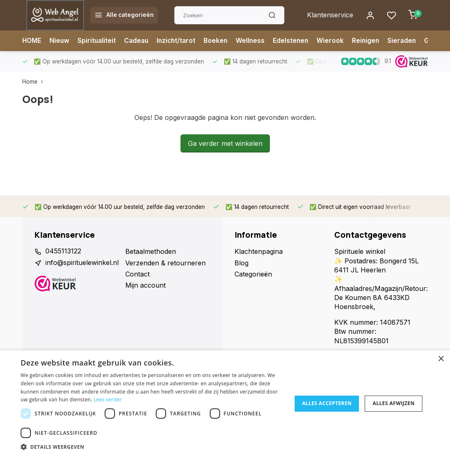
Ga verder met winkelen (225, 143)
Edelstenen (297, 41)
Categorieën (253, 274)
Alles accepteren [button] (327, 403)
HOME (32, 41)
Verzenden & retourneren (165, 263)
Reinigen (373, 41)
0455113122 (63, 251)
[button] (152, 447)
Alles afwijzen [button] (394, 403)
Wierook (337, 41)
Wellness (256, 41)
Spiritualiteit (98, 41)
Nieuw (60, 41)
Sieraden (409, 41)
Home (34, 81)
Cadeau (139, 41)
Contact (137, 274)
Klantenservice (330, 15)
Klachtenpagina (258, 251)
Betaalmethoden (150, 251)
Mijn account (145, 285)
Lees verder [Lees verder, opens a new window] (108, 399)
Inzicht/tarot (180, 41)
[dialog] (225, 403)
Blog (241, 263)
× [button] (441, 359)
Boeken (221, 41)
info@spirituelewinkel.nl (82, 263)
